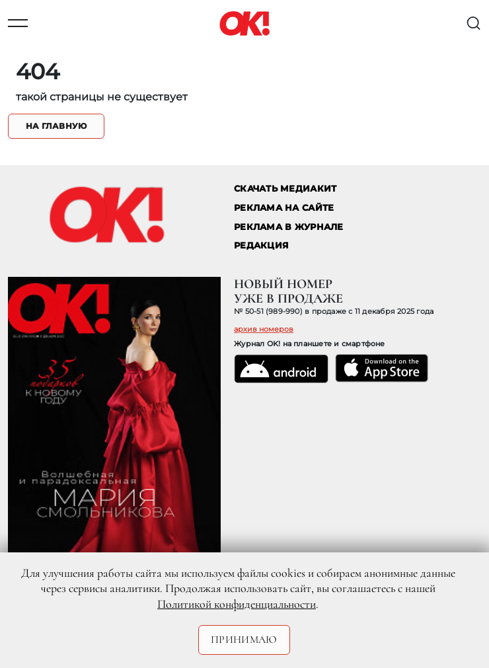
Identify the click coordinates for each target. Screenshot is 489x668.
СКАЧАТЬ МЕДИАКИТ (285, 189)
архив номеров (263, 329)
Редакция (261, 245)
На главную (56, 126)
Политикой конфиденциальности (236, 604)
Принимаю (244, 639)
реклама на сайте (284, 208)
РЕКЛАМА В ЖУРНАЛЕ (288, 227)
